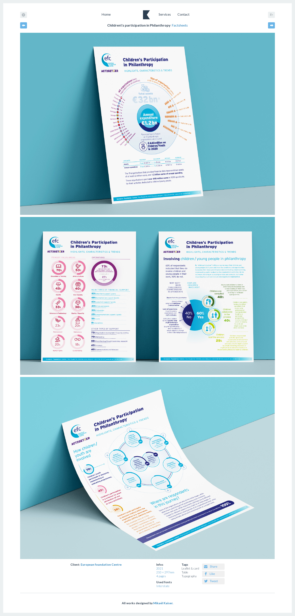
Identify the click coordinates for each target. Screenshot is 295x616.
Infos (159, 564)
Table (185, 572)
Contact (183, 14)
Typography (189, 576)
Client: (96, 564)
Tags (185, 564)
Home (106, 14)
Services (165, 14)
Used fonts (164, 582)
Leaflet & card (190, 568)
